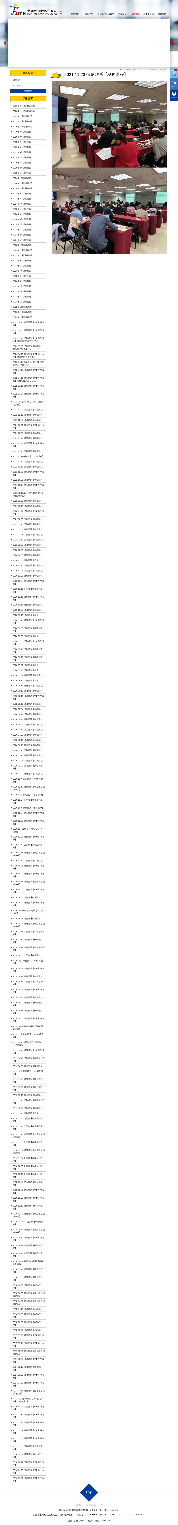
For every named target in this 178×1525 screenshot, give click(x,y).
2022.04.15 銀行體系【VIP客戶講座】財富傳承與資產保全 (28, 355)
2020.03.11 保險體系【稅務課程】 (29, 740)
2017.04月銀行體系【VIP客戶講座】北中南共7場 (27, 1400)
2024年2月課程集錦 (22, 235)
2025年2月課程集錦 (22, 168)
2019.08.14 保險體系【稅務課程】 (29, 976)
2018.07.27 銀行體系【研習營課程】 (28, 1270)
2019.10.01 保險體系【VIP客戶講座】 (28, 890)
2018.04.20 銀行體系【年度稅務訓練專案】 (29, 1302)
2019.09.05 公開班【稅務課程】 (28, 955)
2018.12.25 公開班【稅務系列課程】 (28, 1167)
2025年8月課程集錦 (22, 137)
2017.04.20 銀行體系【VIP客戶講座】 (28, 1384)
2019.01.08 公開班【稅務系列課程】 (28, 1143)
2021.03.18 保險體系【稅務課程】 (29, 506)
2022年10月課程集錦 (22, 317)
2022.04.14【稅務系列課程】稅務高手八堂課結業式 (28, 363)
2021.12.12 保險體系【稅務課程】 (29, 415)
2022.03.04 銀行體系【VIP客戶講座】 (28, 395)
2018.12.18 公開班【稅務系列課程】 (28, 1175)
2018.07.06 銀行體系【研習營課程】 (28, 1278)
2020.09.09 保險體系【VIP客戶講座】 (28, 642)
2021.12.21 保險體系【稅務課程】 (29, 409)
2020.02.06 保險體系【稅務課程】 (29, 760)
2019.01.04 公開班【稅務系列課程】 (28, 1159)
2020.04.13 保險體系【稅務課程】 (29, 729)
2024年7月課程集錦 (22, 204)
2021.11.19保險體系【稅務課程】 (28, 456)
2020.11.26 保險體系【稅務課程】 (29, 570)
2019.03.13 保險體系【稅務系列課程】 (29, 1101)
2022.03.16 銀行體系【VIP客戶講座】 (28, 387)
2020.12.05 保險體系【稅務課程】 (29, 550)
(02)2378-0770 (112, 1514)
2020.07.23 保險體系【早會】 (26, 670)
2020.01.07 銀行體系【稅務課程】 (29, 773)
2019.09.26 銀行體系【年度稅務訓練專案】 (29, 925)
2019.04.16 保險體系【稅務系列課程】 (29, 1059)
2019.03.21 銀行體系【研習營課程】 (28, 1088)
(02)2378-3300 (89, 1514)
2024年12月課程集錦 (22, 178)
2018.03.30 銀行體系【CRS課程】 (27, 1315)
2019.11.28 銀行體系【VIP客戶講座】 (28, 838)
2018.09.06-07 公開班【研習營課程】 (28, 1223)
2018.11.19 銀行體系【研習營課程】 (28, 1207)
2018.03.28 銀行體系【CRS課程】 (27, 1323)
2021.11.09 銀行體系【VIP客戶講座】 (28, 473)
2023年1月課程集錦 (22, 302)
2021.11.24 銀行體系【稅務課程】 (29, 438)
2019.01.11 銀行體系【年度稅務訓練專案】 (29, 1135)
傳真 (102, 1514)
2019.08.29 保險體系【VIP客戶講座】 (28, 969)
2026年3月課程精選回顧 (24, 106)
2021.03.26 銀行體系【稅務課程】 (29, 501)
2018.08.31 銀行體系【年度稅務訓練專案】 (29, 1231)
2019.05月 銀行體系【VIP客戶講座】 (28, 1035)
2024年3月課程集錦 (22, 229)
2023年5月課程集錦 (22, 281)
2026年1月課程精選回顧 (24, 111)
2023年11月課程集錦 (22, 250)
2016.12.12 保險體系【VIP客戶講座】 (28, 1463)
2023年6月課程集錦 (22, 276)
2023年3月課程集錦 (22, 291)
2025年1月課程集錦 (22, 173)
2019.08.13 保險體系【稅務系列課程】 (29, 983)
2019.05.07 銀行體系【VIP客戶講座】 (28, 1019)
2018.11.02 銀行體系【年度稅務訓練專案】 (29, 1215)
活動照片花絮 (130, 70)
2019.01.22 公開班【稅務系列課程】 (28, 1119)
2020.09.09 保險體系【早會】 (26, 636)
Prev (5, 43)
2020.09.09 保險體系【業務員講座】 (28, 629)
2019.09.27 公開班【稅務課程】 (28, 897)
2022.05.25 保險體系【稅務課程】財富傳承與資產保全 (29, 347)
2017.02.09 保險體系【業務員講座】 (28, 1447)
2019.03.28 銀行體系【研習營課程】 (28, 1080)
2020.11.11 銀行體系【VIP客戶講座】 (28, 598)
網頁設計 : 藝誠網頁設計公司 (89, 1505)
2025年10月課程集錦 (22, 126)
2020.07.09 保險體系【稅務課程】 (29, 675)
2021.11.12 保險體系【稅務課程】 (29, 461)
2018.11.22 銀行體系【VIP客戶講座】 (28, 1191)
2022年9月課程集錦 (22, 209)
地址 (34, 1514)
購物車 (174, 72)
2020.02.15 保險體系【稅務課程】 (29, 750)
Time (125, 1514)
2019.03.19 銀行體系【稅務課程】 (29, 1095)
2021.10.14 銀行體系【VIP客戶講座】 (28, 486)
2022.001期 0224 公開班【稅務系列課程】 (28, 403)
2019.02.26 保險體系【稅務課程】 (29, 1108)
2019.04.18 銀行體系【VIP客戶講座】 (28, 1051)
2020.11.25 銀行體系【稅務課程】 (29, 576)
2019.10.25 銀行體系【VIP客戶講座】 (28, 867)
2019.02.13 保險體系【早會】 (26, 1113)
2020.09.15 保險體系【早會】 (26, 615)
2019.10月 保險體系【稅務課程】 (28, 808)
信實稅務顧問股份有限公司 (36, 9)
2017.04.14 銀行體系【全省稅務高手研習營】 (29, 1392)
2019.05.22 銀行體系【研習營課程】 (28, 1004)
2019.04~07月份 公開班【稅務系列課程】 (28, 1027)
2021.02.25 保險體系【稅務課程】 (29, 519)
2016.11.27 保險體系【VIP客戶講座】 (28, 1479)
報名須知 (174, 86)
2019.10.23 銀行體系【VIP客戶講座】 (28, 875)
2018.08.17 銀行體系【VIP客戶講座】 (28, 1238)
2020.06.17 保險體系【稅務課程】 (29, 691)
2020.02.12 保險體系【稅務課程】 (29, 755)
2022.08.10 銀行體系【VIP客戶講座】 (28, 323)
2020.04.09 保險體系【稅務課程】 (29, 735)
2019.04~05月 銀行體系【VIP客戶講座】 (28, 911)
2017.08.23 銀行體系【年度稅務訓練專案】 (29, 1352)
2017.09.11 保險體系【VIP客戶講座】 (28, 1344)
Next (173, 43)
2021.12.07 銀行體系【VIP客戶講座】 (28, 426)
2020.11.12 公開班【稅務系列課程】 (28, 590)
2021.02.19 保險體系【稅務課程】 (29, 524)
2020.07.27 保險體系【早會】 (26, 665)
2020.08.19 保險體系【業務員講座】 (28, 650)
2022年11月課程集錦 (22, 312)
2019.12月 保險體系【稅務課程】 (28, 794)
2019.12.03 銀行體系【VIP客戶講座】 (28, 822)
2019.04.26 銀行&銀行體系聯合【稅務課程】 (27, 1043)
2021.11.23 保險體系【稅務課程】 (29, 451)
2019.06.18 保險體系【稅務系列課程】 (29, 948)
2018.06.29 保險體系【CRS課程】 (27, 1286)
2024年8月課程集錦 (22, 198)
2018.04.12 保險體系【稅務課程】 (29, 1309)
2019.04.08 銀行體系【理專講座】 (29, 1066)
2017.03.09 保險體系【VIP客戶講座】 (28, 1431)
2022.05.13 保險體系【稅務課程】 (29, 704)
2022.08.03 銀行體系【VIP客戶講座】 (28, 331)
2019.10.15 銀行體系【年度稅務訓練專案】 (29, 883)
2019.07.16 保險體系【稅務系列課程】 (29, 933)
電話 (79, 1514)
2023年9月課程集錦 (22, 260)
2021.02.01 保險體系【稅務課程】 (29, 529)
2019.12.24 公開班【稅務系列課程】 (28, 801)
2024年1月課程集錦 (22, 240)
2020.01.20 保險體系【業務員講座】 (28, 767)
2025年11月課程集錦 (22, 121)
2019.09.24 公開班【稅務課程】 (28, 918)
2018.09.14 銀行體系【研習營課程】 (28, 1246)
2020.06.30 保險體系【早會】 (26, 680)
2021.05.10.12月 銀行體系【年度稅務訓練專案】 (28, 494)
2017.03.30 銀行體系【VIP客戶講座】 (28, 1415)
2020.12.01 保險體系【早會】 (26, 560)
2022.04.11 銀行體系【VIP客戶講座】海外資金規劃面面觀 (28, 379)
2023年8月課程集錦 (22, 265)
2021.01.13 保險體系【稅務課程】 (29, 540)
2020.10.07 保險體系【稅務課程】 (29, 610)
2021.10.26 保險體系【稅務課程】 (29, 480)
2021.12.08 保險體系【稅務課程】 (29, 420)
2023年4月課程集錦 (22, 286)
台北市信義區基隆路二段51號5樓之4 (56, 1514)
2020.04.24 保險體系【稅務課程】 (29, 719)
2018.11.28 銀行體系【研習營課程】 (28, 1183)
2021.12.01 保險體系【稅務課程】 (29, 433)
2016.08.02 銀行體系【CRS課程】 (27, 1455)
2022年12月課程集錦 (22, 307)
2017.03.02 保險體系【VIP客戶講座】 (28, 1439)
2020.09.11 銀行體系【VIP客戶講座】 (28, 621)
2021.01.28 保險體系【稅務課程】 (29, 534)
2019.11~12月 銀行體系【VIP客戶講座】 (28, 830)
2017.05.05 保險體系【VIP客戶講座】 (28, 1376)
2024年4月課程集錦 (22, 224)
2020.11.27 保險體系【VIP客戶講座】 (28, 512)
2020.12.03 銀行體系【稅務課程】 (29, 555)
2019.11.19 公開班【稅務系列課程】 (28, 846)
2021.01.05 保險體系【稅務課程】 (29, 545)
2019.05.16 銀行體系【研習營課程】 (28, 1011)
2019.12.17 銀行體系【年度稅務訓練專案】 (29, 788)
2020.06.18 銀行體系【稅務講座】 (29, 685)
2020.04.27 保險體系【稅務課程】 (29, 714)
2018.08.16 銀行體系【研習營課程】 (28, 1254)
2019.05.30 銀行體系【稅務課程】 (29, 997)
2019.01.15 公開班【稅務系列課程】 (28, 1127)
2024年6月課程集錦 (22, 214)
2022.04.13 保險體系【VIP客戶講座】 (28, 371)
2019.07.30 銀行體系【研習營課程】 (28, 940)
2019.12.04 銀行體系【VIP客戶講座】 (28, 814)
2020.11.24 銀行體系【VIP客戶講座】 (28, 582)
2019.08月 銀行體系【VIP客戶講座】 (28, 961)
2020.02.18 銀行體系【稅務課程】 (29, 745)
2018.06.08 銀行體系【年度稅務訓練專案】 (29, 1294)
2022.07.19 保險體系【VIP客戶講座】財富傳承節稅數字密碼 (28, 339)
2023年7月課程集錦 (22, 271)
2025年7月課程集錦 (22, 142)
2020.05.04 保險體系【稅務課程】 (29, 709)
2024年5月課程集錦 (22, 219)
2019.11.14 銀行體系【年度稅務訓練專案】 (29, 854)
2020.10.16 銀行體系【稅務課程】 (29, 605)
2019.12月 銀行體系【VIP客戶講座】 (28, 780)
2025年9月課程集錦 (22, 131)
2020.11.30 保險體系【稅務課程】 (29, 565)
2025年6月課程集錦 (22, 147)
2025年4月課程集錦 (22, 157)
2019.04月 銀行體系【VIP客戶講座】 (28, 1072)
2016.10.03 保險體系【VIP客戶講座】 (28, 1408)
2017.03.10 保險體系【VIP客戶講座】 (28, 1423)
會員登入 (174, 97)
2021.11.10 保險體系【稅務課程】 (29, 467)
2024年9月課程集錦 (22, 193)
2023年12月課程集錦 (22, 245)
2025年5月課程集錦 (22, 152)
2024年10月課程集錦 (22, 188)
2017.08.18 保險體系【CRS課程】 (27, 1368)
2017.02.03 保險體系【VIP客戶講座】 (28, 1360)
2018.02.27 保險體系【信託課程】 (29, 1330)
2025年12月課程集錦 (22, 116)
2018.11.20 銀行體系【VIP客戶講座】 (28, 1199)
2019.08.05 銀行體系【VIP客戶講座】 (28, 990)
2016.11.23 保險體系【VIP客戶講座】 (28, 1471)
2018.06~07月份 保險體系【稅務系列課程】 (28, 1262)
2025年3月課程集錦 (22, 162)
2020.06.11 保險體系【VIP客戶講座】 (28, 697)
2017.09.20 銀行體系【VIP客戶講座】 (28, 1336)
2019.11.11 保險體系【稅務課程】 (29, 860)
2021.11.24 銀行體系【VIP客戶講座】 (28, 444)
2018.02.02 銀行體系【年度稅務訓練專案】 (29, 1151)
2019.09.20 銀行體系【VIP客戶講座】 (28, 904)
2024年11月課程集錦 (22, 183)
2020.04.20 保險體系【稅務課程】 (29, 724)
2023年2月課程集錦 (22, 296)
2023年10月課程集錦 (22, 255)
